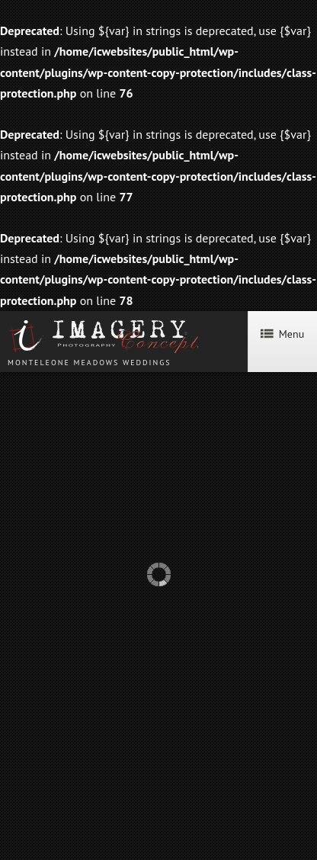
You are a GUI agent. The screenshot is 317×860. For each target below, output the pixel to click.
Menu (282, 334)
